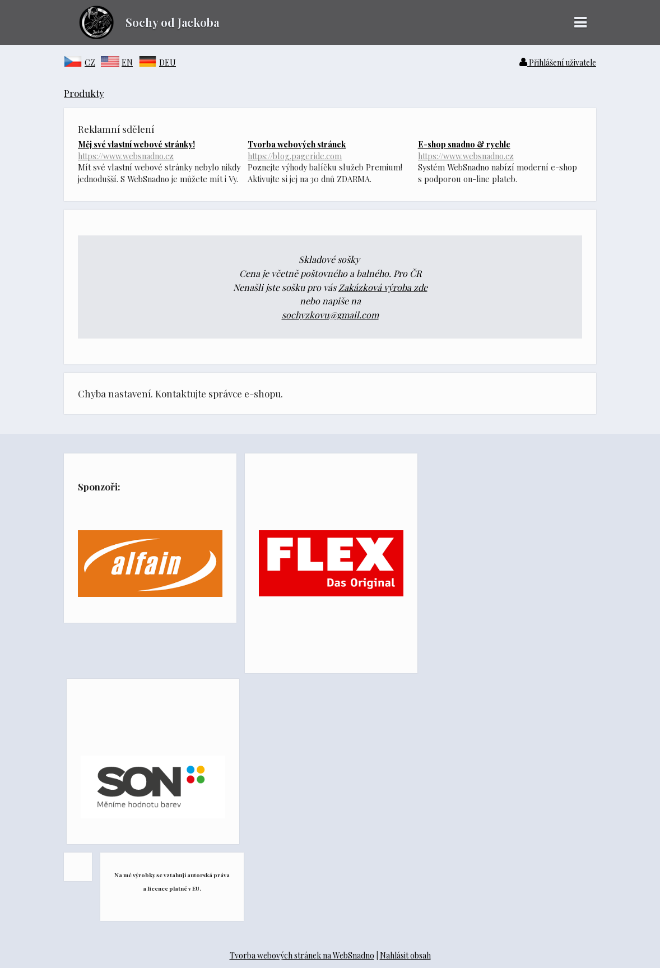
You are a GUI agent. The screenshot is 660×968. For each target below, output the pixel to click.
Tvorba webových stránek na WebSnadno (302, 955)
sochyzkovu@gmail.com (330, 315)
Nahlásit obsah (405, 955)
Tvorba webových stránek (330, 149)
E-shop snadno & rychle (500, 149)
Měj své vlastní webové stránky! (160, 149)
